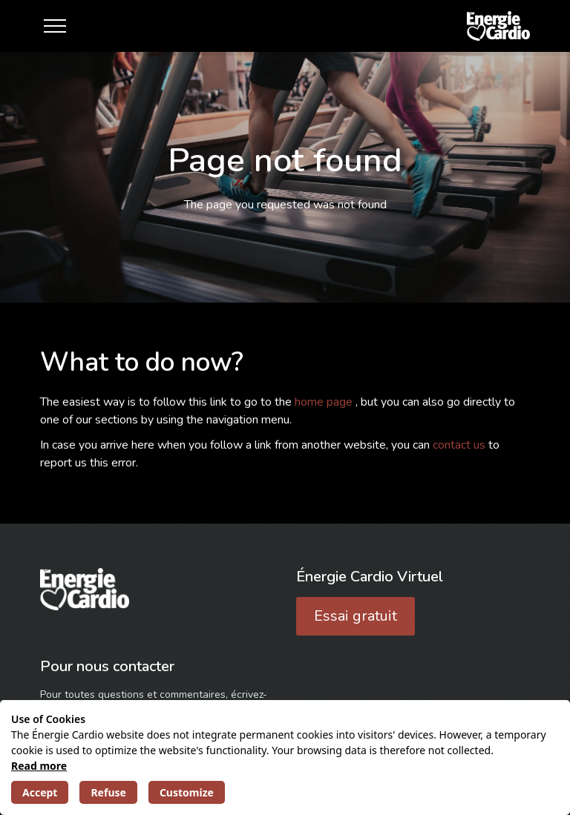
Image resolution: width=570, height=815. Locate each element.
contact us (460, 445)
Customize (187, 792)
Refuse (108, 792)
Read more (39, 766)
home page (325, 402)
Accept (39, 792)
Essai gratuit (355, 616)
